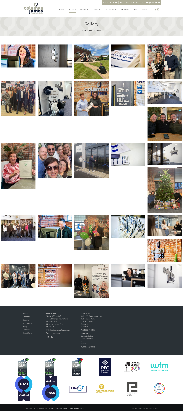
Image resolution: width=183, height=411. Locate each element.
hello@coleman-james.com (132, 2)
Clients (96, 9)
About (72, 9)
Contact (145, 9)
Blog (136, 9)
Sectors (84, 9)
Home (61, 9)
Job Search (124, 9)
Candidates (110, 9)
